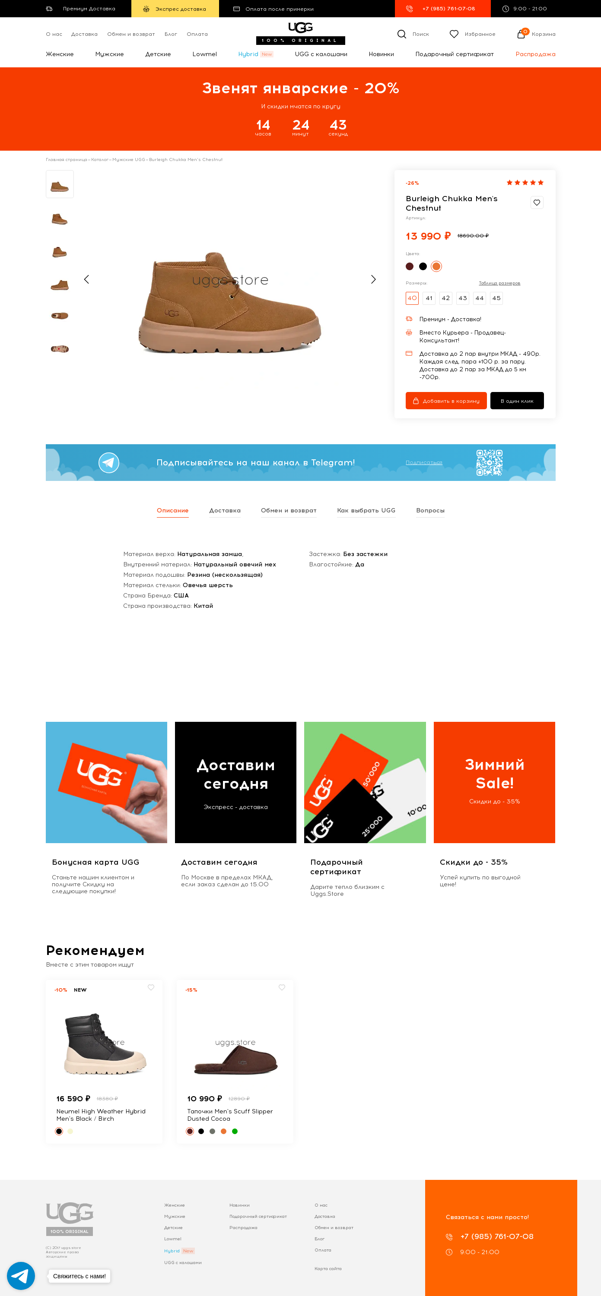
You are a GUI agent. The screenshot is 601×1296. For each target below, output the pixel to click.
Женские (60, 54)
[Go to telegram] (21, 1276)
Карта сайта (328, 1268)
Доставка (84, 34)
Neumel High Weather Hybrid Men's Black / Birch (101, 1115)
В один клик (517, 401)
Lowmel (204, 54)
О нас (54, 34)
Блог (171, 34)
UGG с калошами (321, 54)
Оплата (197, 34)
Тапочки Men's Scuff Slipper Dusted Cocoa (230, 1115)
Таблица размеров (500, 283)
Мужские (109, 54)
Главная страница (66, 159)
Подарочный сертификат (454, 54)
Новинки (381, 54)
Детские (158, 54)
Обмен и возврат (131, 34)
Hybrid (248, 54)
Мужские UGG (128, 159)
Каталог (99, 159)
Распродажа (535, 54)
